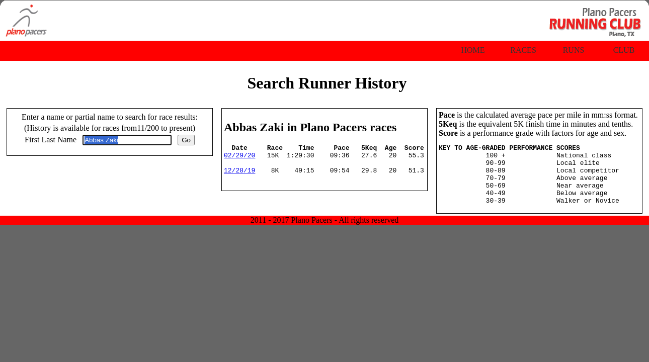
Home (472, 50)
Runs (574, 50)
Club (624, 50)
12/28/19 (239, 175)
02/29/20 (239, 157)
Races (523, 50)
